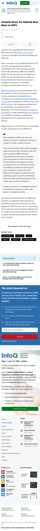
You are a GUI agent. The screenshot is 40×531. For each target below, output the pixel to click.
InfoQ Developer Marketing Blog (11, 455)
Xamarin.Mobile (29, 239)
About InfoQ (6, 443)
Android (16, 239)
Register (25, 3)
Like (12, 44)
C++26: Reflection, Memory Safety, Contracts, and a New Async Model (18, 264)
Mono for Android (25, 52)
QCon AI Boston (29, 430)
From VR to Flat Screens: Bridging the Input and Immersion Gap (18, 271)
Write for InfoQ (7, 436)
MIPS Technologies (8, 90)
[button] (20, 337)
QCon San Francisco (31, 444)
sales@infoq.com (26, 510)
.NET (24, 226)
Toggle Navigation (3, 3)
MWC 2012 (26, 96)
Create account (7, 423)
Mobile (5, 239)
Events (4, 433)
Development (7, 236)
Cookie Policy (30, 527)
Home (4, 419)
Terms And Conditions (18, 527)
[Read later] (30, 44)
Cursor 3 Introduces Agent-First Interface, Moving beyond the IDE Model (17, 278)
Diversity (4, 460)
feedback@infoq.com (7, 510)
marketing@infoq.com (27, 516)
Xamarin (9, 104)
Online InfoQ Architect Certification (28, 423)
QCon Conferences (8, 430)
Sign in (34, 3)
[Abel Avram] (2, 36)
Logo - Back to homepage (12, 3)
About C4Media (7, 446)
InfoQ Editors (6, 440)
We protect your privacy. (9, 341)
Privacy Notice (5, 527)
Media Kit (5, 450)
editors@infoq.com (7, 516)
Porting (20, 236)
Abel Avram (9, 37)
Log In (4, 426)
